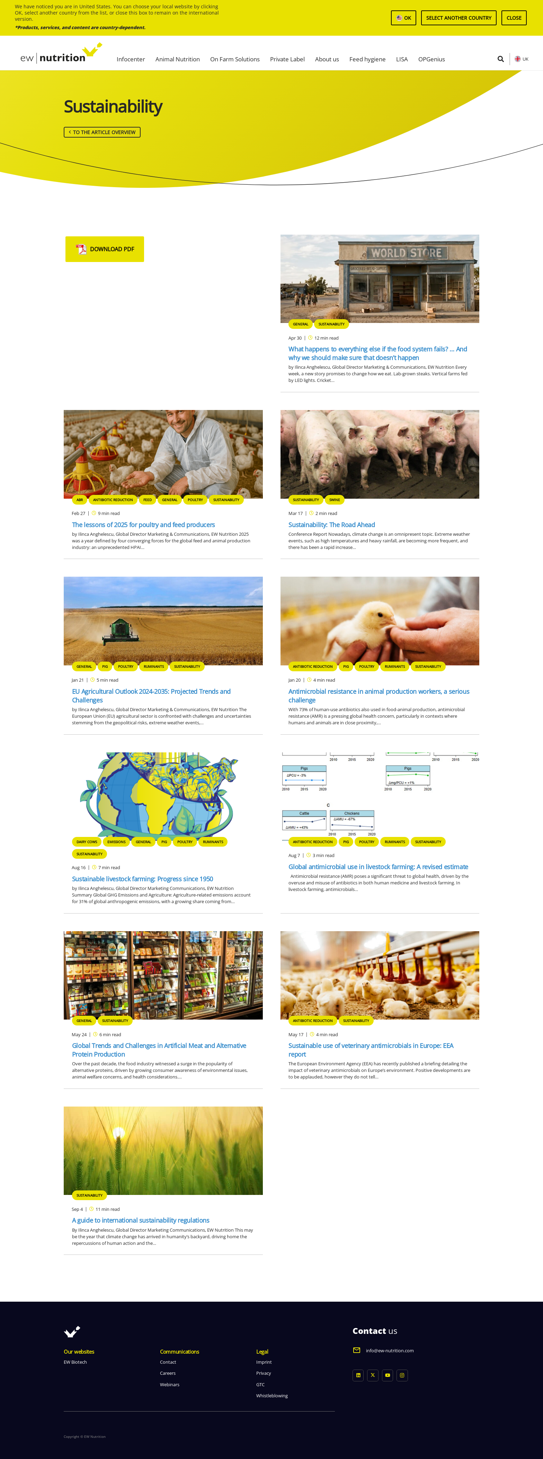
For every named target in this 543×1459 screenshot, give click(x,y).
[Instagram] (402, 1376)
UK (525, 59)
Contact (168, 1362)
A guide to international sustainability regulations (141, 1220)
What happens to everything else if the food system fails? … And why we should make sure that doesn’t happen (377, 353)
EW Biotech (75, 1362)
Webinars (169, 1384)
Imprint (264, 1362)
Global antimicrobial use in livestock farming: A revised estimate (378, 867)
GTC (260, 1384)
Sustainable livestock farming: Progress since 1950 (142, 879)
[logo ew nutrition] (62, 53)
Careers (168, 1373)
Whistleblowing (272, 1395)
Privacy (263, 1373)
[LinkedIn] (358, 1376)
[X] (373, 1376)
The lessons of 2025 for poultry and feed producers (143, 525)
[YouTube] (387, 1376)
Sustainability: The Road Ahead (331, 525)
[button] (501, 59)
